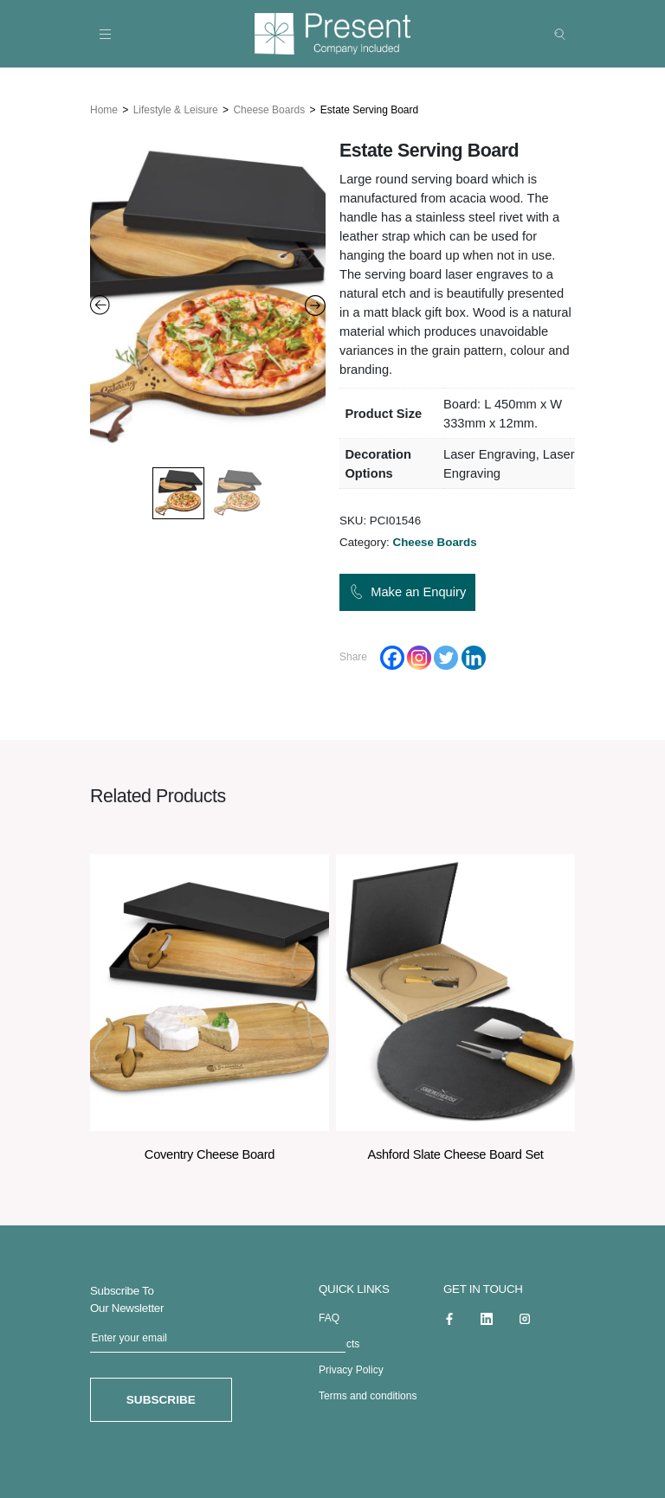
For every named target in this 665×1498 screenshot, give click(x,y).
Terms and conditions (367, 1393)
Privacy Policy (351, 1367)
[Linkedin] (474, 654)
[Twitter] (446, 654)
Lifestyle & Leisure (175, 106)
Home (104, 106)
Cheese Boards (269, 106)
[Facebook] (392, 654)
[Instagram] (419, 654)
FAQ (329, 1315)
